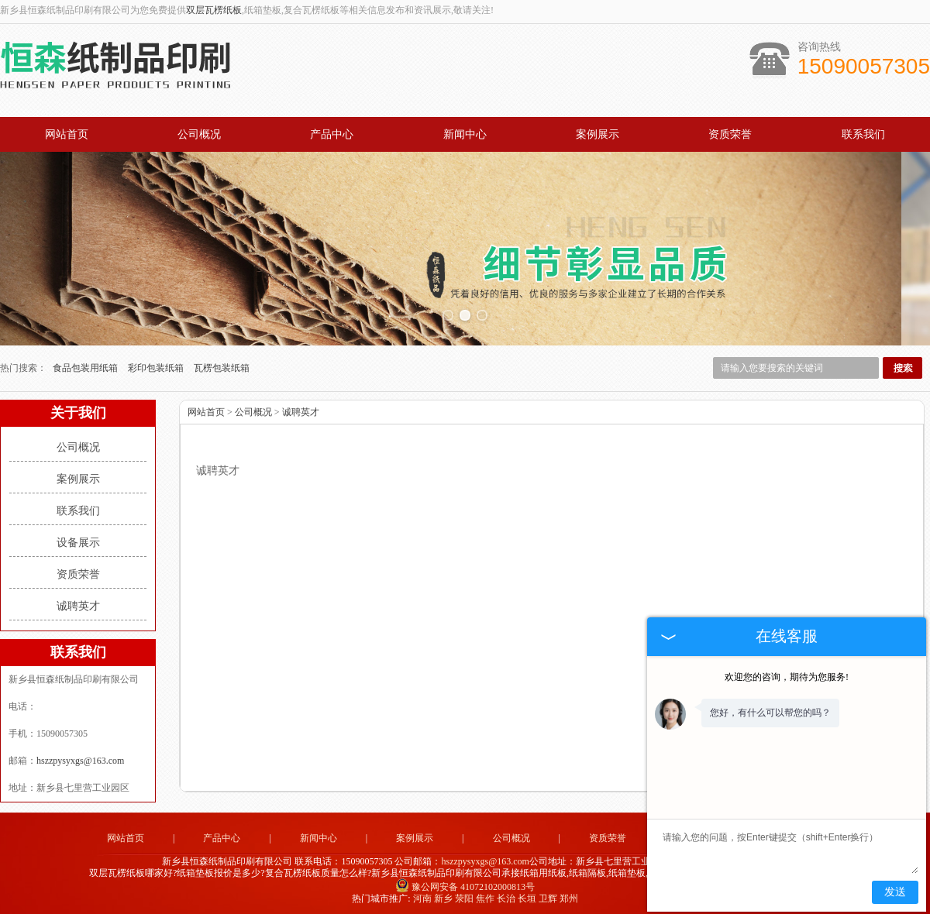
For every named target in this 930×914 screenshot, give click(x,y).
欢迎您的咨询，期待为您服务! (787, 677)
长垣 (527, 895)
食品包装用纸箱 (86, 364)
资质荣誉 (730, 134)
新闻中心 (465, 134)
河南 (422, 895)
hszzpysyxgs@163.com (80, 757)
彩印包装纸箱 (157, 364)
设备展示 (78, 539)
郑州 (569, 895)
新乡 (443, 895)
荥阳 (464, 895)
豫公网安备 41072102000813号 (465, 883)
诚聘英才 (78, 603)
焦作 (485, 895)
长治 (506, 895)
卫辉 (548, 895)
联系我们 (863, 134)
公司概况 (199, 134)
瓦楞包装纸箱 (222, 364)
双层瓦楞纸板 (214, 10)
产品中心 (331, 134)
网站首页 (66, 134)
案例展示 (597, 134)
